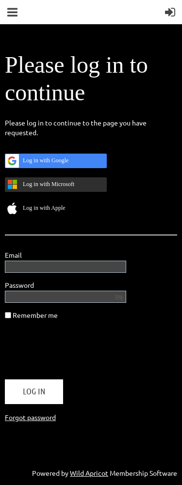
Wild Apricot (89, 473)
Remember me (35, 315)
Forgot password (30, 417)
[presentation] (78, 353)
